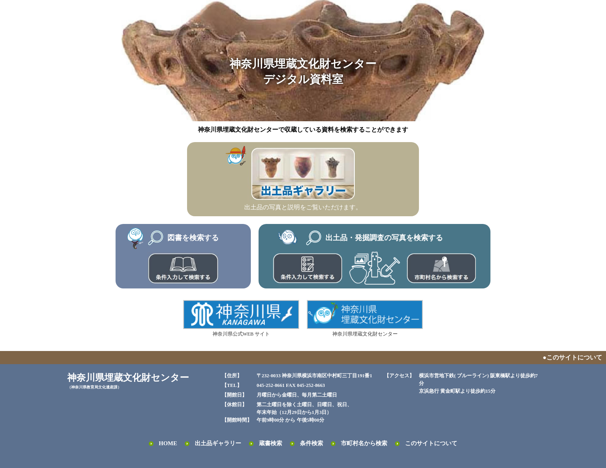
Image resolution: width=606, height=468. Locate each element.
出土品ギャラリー (218, 443)
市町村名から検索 (364, 443)
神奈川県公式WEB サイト (241, 318)
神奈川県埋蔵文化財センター (365, 318)
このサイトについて (431, 443)
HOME (168, 443)
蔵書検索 (270, 443)
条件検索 (311, 443)
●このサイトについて (572, 357)
